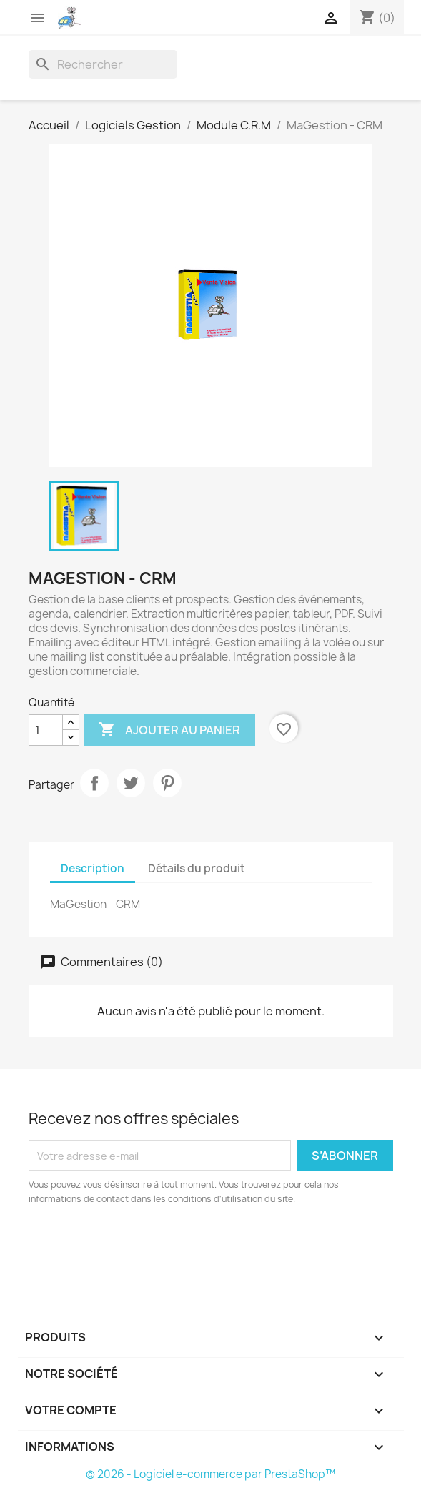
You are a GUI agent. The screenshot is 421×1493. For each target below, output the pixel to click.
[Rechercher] (103, 64)
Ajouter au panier (169, 730)
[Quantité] (46, 730)
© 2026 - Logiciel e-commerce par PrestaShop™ (210, 1474)
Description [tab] (92, 868)
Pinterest (167, 783)
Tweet (131, 783)
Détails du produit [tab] (196, 868)
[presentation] (148, 1245)
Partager (94, 783)
